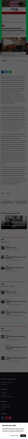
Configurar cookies (14, 435)
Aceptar (23, 435)
